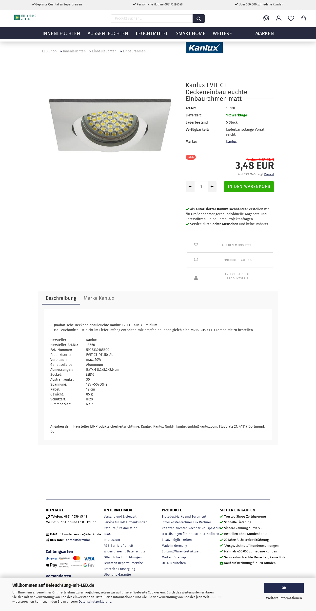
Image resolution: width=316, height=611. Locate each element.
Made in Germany (174, 545)
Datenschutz (136, 551)
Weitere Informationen (284, 598)
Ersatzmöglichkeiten (177, 540)
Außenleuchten (108, 36)
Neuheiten (178, 563)
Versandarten (58, 575)
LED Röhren (210, 534)
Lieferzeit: (193, 115)
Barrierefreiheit (122, 545)
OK (284, 588)
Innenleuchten (61, 36)
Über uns (110, 574)
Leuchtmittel (152, 36)
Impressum (112, 540)
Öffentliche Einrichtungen (123, 557)
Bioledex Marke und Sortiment (184, 516)
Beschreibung (61, 298)
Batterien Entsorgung (119, 569)
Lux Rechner (202, 522)
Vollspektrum (211, 528)
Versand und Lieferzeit (120, 516)
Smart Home (190, 36)
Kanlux (231, 142)
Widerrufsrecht (115, 551)
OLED (165, 563)
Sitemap (180, 557)
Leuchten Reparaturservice (123, 563)
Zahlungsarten (59, 551)
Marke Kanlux (99, 298)
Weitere (222, 36)
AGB (106, 545)
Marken (167, 557)
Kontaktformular (77, 540)
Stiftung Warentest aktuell (181, 551)
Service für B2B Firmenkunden (125, 522)
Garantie (124, 574)
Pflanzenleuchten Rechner (181, 528)
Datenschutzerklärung (95, 601)
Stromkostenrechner (177, 522)
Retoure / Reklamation (121, 528)
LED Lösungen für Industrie (181, 534)
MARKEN (264, 36)
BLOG (107, 534)
